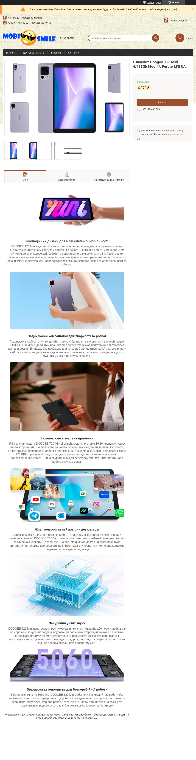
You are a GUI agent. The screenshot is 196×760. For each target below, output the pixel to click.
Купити (162, 102)
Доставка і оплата (33, 52)
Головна (11, 52)
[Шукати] (155, 38)
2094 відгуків (154, 2)
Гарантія (56, 52)
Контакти (73, 52)
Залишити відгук (178, 20)
